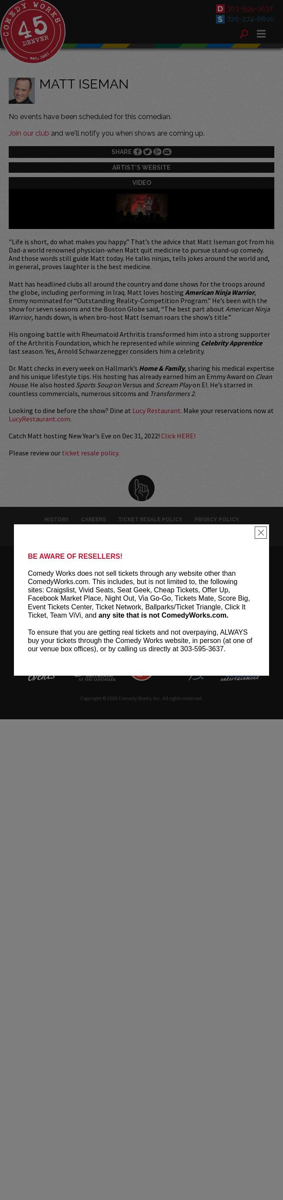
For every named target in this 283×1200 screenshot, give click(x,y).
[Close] (261, 532)
